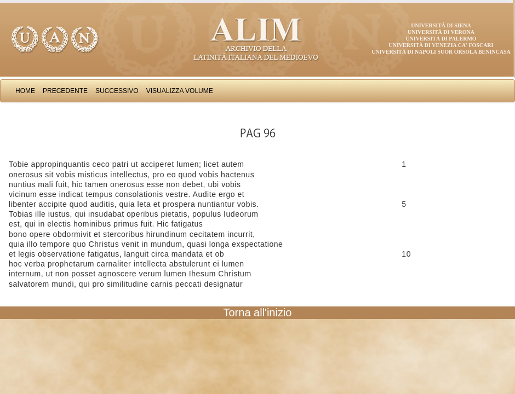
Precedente (65, 91)
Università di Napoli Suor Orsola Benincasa (441, 52)
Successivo (117, 91)
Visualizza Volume (179, 91)
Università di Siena (441, 25)
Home (25, 91)
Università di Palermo (440, 39)
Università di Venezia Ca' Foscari (441, 45)
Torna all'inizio (258, 312)
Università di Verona (441, 32)
